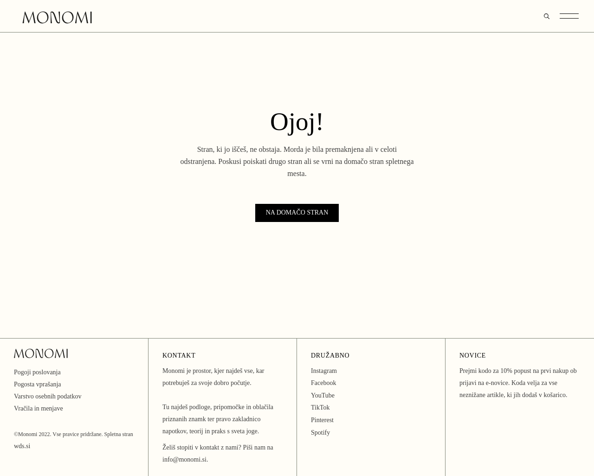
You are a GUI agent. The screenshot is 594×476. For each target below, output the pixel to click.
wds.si (22, 446)
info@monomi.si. (185, 459)
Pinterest (322, 420)
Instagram (324, 370)
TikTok (320, 407)
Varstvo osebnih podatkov (47, 396)
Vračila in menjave (38, 408)
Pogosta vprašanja (37, 384)
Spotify (320, 432)
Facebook (323, 382)
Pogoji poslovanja (37, 372)
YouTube (323, 395)
